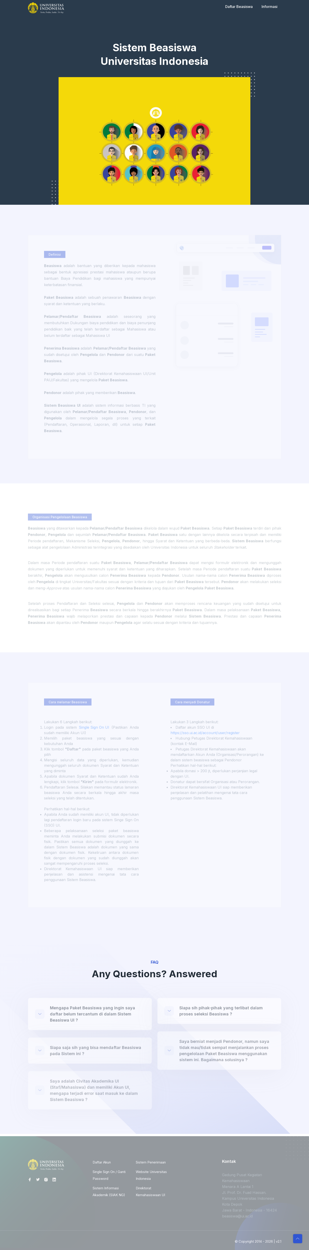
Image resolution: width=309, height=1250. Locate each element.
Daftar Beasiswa (239, 6)
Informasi (269, 6)
